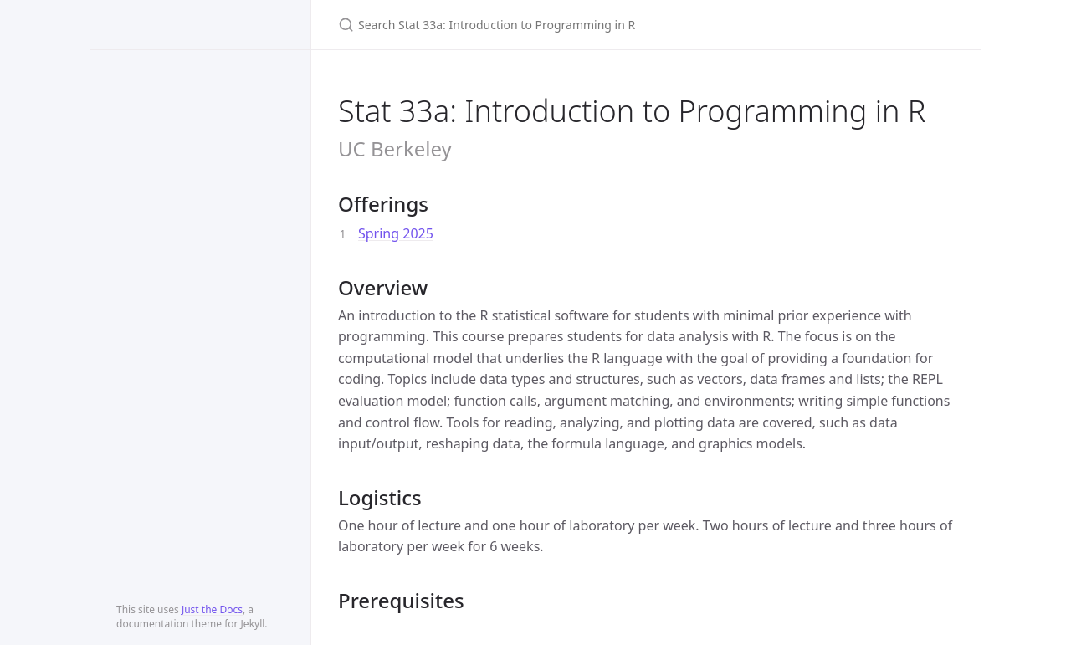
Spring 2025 (395, 233)
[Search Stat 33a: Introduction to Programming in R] (535, 24)
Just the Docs (212, 609)
